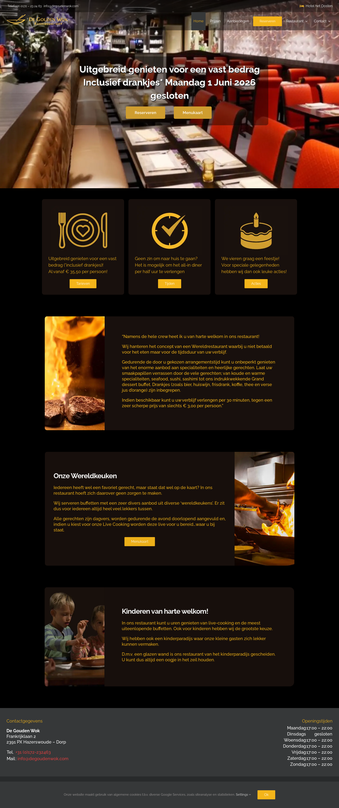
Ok (266, 795)
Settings (243, 795)
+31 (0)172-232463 (33, 752)
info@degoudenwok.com (43, 758)
